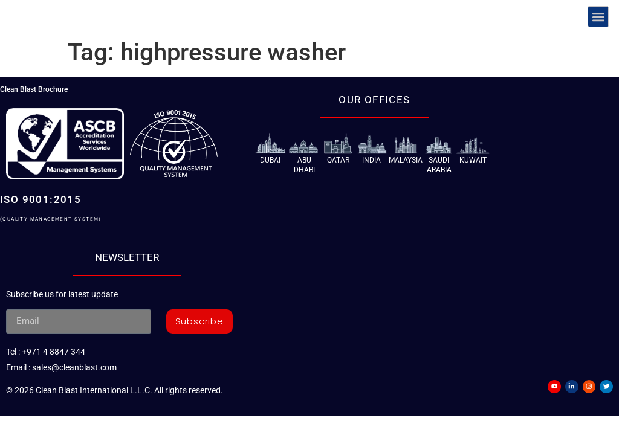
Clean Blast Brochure (34, 89)
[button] (598, 16)
